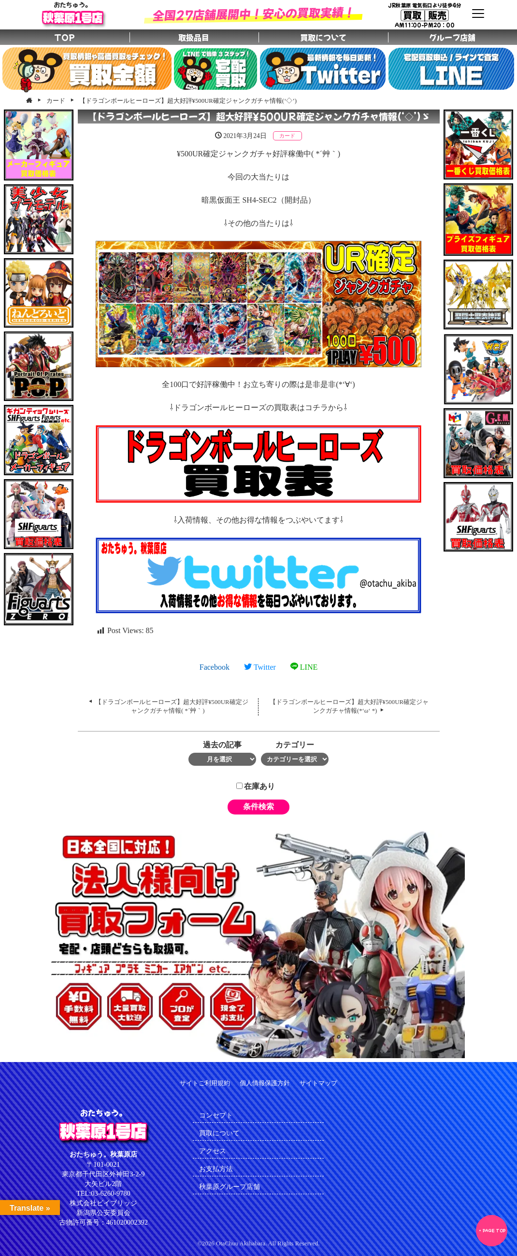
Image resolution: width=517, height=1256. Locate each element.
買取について (219, 1133)
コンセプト (216, 1115)
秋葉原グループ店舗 (229, 1186)
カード (287, 135)
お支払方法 (216, 1169)
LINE (303, 667)
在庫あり (255, 786)
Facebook (215, 667)
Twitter (260, 667)
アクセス (212, 1151)
